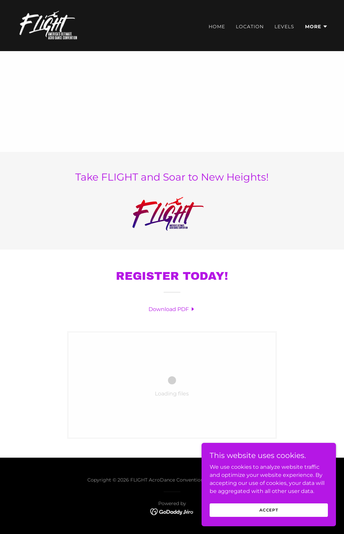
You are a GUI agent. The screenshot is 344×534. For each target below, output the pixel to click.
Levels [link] (284, 27)
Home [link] (217, 27)
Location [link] (250, 27)
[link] (47, 25)
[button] (316, 27)
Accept (268, 509)
